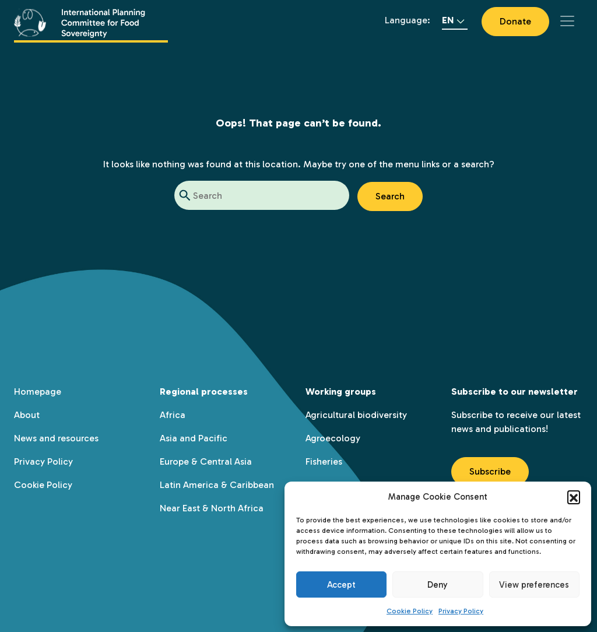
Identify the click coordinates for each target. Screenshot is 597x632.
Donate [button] (515, 21)
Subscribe (490, 471)
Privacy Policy (460, 611)
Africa (172, 414)
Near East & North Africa (212, 508)
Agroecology (332, 438)
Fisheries (323, 461)
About (27, 414)
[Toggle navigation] (567, 21)
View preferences (534, 585)
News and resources (56, 438)
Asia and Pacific (193, 438)
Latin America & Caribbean (217, 484)
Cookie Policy (410, 611)
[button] (574, 497)
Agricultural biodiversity (356, 414)
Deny (437, 585)
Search (390, 196)
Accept (341, 585)
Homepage (37, 391)
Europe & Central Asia (206, 461)
